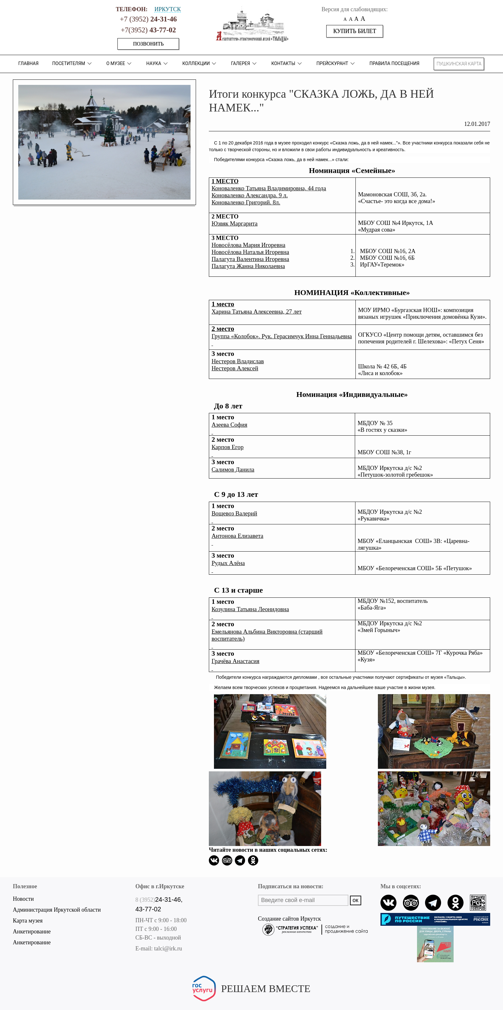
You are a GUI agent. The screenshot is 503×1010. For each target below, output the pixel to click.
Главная (28, 63)
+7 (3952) (148, 19)
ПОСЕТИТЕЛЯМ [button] (72, 63)
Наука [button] (157, 63)
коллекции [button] (200, 63)
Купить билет (354, 31)
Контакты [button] (287, 63)
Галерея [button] (244, 63)
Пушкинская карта (459, 63)
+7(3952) (148, 30)
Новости (23, 899)
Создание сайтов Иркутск (313, 920)
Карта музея (28, 920)
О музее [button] (119, 63)
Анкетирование (32, 931)
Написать (251, 999)
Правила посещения (395, 63)
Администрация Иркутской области (57, 910)
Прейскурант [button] (336, 63)
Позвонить (148, 43)
